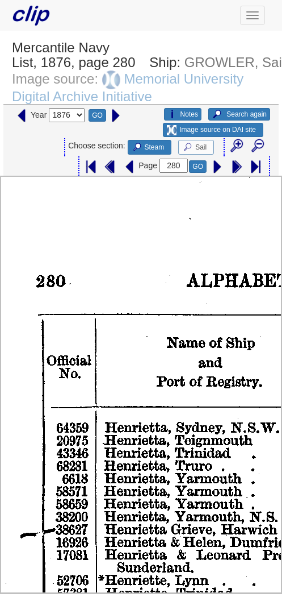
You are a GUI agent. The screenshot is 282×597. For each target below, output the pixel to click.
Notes (182, 114)
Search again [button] (239, 114)
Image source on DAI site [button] (211, 130)
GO (97, 115)
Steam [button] (148, 147)
